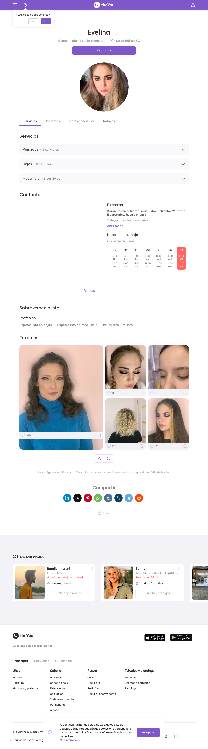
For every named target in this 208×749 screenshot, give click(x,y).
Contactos (52, 121)
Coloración (56, 694)
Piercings (130, 688)
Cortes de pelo (59, 683)
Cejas (90, 677)
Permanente (58, 704)
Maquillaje (93, 683)
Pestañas (93, 688)
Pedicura (18, 683)
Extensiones (57, 688)
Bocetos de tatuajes (137, 683)
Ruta (90, 291)
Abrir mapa (115, 226)
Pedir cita (104, 50)
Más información (70, 740)
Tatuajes (130, 677)
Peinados (56, 677)
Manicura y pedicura (25, 688)
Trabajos (109, 121)
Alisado (54, 710)
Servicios (30, 121)
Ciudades (63, 661)
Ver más (104, 458)
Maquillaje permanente (101, 694)
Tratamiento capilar (62, 699)
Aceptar (148, 732)
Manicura (18, 677)
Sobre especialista (81, 121)
